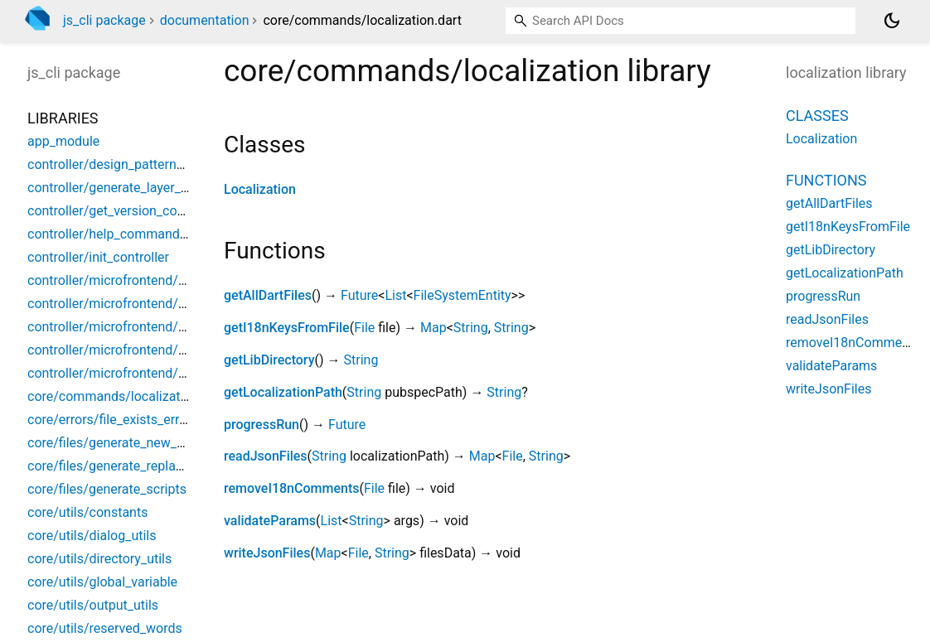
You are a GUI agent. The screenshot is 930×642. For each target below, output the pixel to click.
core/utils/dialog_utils (91, 535)
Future (359, 295)
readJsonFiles (266, 456)
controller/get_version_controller (123, 211)
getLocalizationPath (283, 392)
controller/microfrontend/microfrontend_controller (175, 373)
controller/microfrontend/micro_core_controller (166, 350)
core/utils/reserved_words (104, 628)
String (470, 327)
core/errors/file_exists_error (109, 419)
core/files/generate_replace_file (120, 466)
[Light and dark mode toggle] (892, 20)
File (364, 327)
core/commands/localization (112, 396)
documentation (204, 20)
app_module (63, 141)
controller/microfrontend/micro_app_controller (164, 303)
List (395, 295)
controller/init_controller (98, 257)
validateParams (270, 521)
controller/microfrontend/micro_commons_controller (183, 327)
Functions (826, 180)
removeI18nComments (291, 488)
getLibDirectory (269, 360)
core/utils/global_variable (102, 582)
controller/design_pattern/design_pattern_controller (179, 164)
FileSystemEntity (462, 295)
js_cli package (104, 20)
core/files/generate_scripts (106, 489)
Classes (817, 115)
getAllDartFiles (268, 295)
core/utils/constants (87, 512)
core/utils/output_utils (92, 605)
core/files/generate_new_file (110, 443)
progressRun (261, 424)
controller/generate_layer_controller (132, 187)
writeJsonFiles (267, 553)
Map (433, 327)
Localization (260, 189)
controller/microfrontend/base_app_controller (162, 280)
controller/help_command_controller (134, 234)
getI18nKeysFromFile (287, 327)
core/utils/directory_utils (99, 559)
